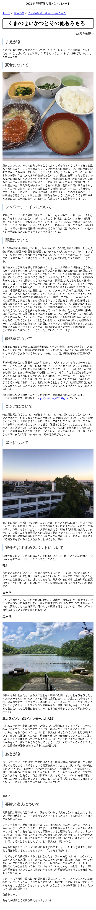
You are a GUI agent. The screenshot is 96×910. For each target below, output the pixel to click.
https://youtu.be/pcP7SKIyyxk (53, 398)
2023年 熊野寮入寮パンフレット (48, 3)
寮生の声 (19, 13)
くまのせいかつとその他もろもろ (47, 13)
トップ (6, 13)
